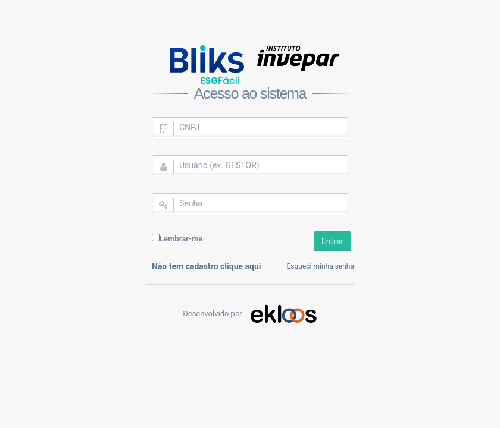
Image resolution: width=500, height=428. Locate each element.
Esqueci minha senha (321, 266)
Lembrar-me (181, 238)
